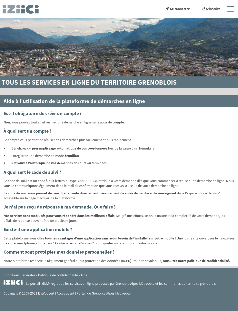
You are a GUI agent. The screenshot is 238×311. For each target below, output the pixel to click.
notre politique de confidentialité (203, 260)
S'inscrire (213, 8)
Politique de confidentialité (58, 275)
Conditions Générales (19, 275)
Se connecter (180, 8)
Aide (84, 275)
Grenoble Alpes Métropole (135, 283)
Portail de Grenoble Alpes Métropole (104, 293)
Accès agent (66, 293)
